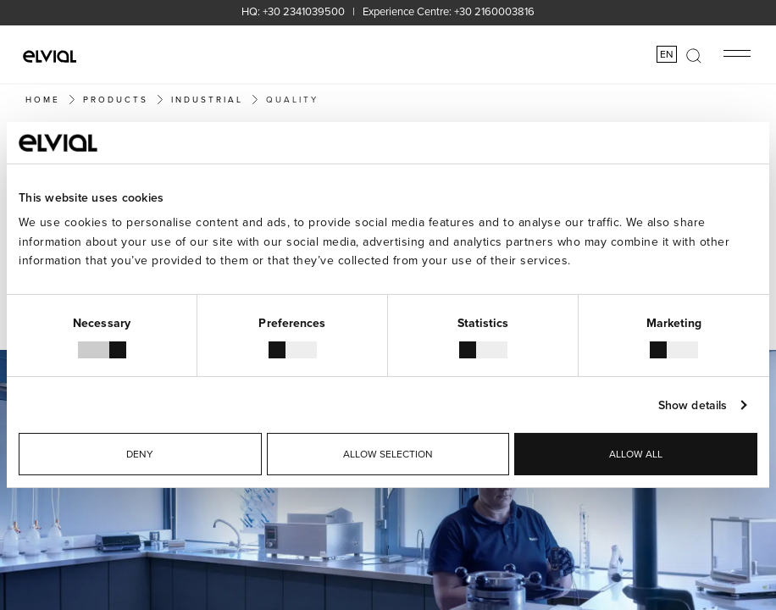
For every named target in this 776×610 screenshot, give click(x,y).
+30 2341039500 (304, 11)
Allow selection (388, 453)
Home (42, 99)
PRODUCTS (115, 99)
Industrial (207, 99)
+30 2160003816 (494, 11)
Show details (692, 404)
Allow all (635, 453)
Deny (139, 453)
